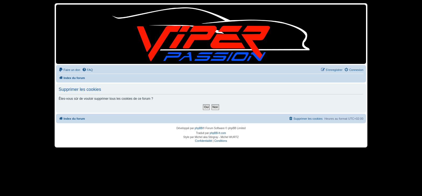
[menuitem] (69, 70)
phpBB (199, 128)
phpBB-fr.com (218, 133)
